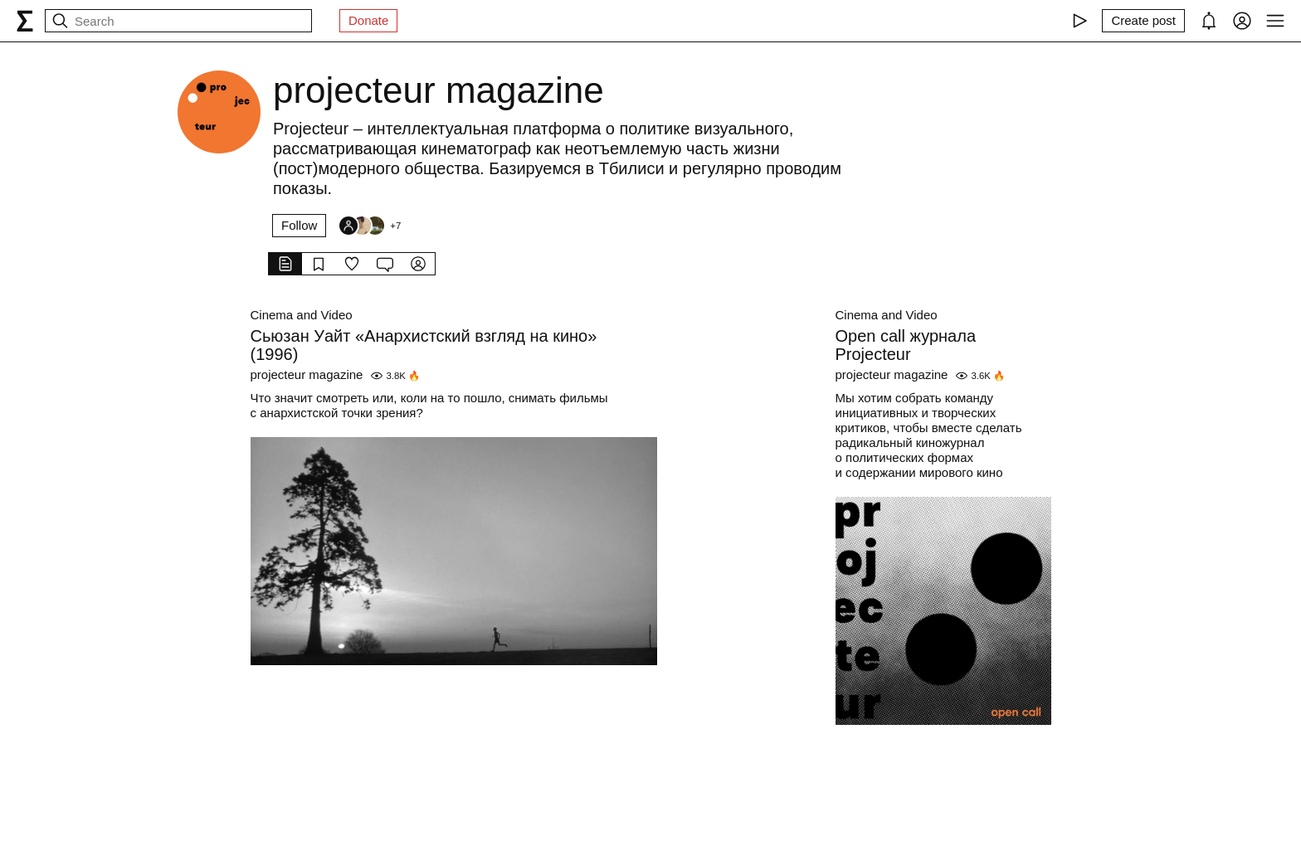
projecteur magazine (307, 374)
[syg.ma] (25, 21)
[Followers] (369, 225)
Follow (299, 225)
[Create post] (1143, 21)
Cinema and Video (302, 315)
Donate (368, 20)
